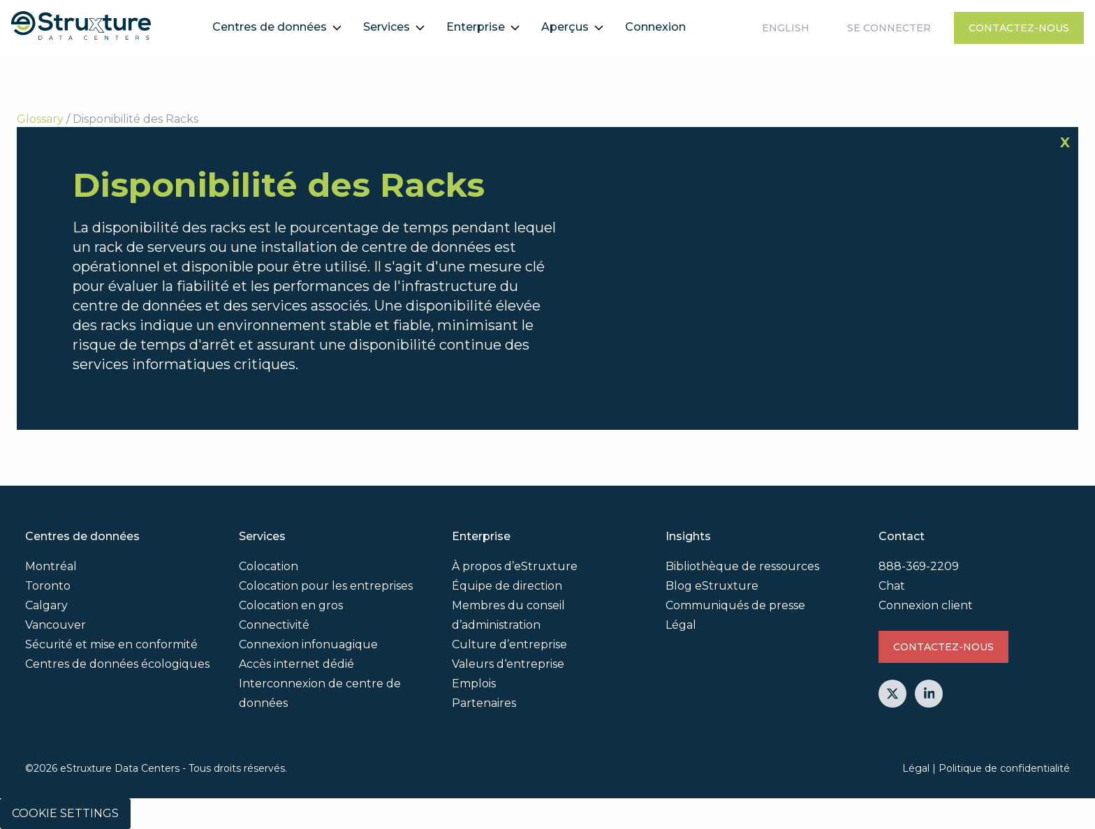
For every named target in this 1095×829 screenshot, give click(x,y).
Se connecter (889, 28)
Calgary (46, 605)
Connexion (655, 26)
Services (386, 26)
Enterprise (475, 26)
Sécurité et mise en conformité (111, 644)
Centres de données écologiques (117, 664)
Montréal (51, 566)
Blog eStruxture (712, 585)
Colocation (268, 566)
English (785, 28)
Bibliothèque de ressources (742, 566)
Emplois (474, 683)
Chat (892, 585)
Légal (681, 625)
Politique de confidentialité (1004, 768)
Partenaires (484, 703)
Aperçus (565, 26)
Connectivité (274, 625)
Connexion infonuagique (308, 644)
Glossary (40, 119)
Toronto (48, 585)
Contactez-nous (1019, 28)
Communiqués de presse (735, 605)
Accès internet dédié (296, 664)
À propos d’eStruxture (515, 566)
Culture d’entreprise (509, 644)
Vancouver (55, 625)
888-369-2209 (919, 566)
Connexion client (926, 605)
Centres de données (269, 26)
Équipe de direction (507, 585)
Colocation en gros (291, 605)
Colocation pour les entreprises (326, 585)
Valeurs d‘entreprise (508, 664)
